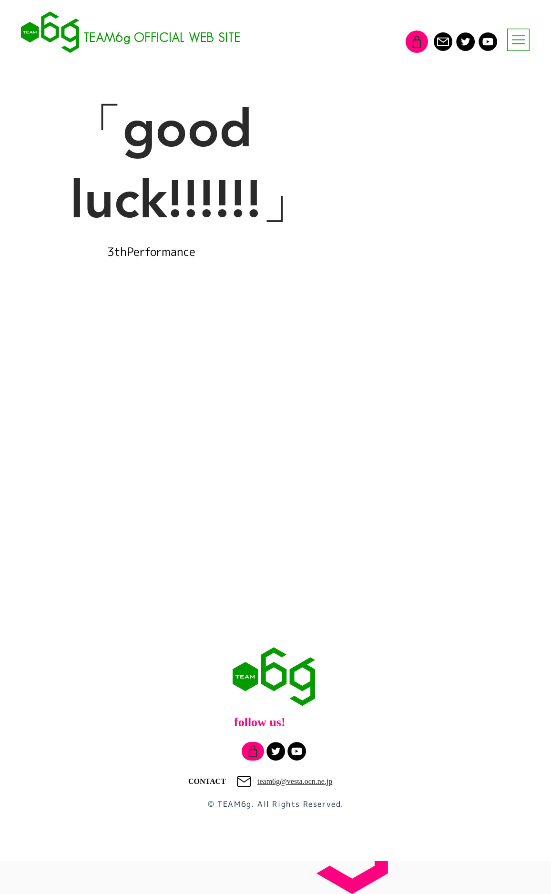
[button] (518, 40)
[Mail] (443, 41)
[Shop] (417, 41)
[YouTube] (488, 41)
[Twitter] (465, 41)
